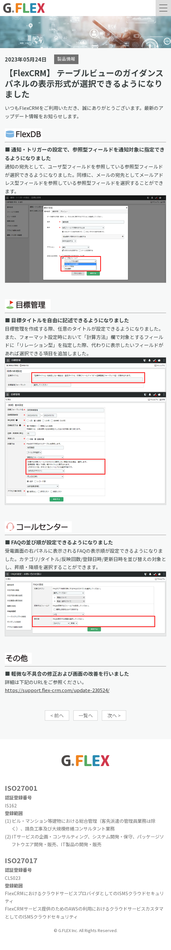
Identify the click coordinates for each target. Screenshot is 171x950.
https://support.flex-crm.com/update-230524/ (57, 690)
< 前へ (57, 715)
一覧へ (85, 715)
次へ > (114, 715)
